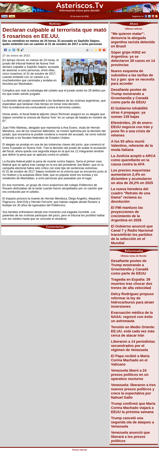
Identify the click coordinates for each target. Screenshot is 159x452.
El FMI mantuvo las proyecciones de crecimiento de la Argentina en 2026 (127, 214)
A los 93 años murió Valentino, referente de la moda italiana (132, 145)
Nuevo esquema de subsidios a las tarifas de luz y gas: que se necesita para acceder (132, 77)
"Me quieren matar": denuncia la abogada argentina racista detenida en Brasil (133, 40)
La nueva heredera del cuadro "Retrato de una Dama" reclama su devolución (130, 195)
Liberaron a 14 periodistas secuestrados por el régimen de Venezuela (133, 345)
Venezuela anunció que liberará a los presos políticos (130, 436)
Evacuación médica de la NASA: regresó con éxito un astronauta (132, 317)
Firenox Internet (79, 450)
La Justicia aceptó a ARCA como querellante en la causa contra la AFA (133, 160)
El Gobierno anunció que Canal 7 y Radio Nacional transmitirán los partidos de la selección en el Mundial (132, 234)
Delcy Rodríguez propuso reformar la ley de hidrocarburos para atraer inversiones (132, 300)
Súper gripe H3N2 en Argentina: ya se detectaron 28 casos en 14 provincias (133, 58)
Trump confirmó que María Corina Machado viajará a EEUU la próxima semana (133, 408)
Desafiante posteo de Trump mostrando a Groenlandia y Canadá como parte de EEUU (129, 96)
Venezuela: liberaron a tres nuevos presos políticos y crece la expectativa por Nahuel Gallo (133, 391)
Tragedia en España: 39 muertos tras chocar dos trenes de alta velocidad (131, 283)
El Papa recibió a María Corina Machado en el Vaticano (130, 360)
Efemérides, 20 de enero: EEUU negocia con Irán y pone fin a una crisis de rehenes (132, 129)
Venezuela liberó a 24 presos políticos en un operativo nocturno (129, 374)
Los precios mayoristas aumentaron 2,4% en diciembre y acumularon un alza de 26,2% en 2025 (132, 176)
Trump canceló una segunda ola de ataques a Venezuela (132, 422)
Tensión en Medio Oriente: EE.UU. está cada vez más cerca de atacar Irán (133, 331)
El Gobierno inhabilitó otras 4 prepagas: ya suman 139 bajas (129, 112)
